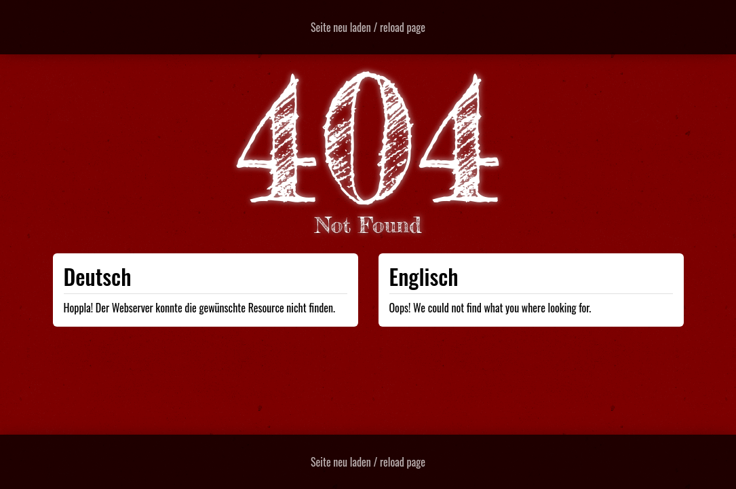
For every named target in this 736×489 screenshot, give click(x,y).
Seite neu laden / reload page (368, 27)
